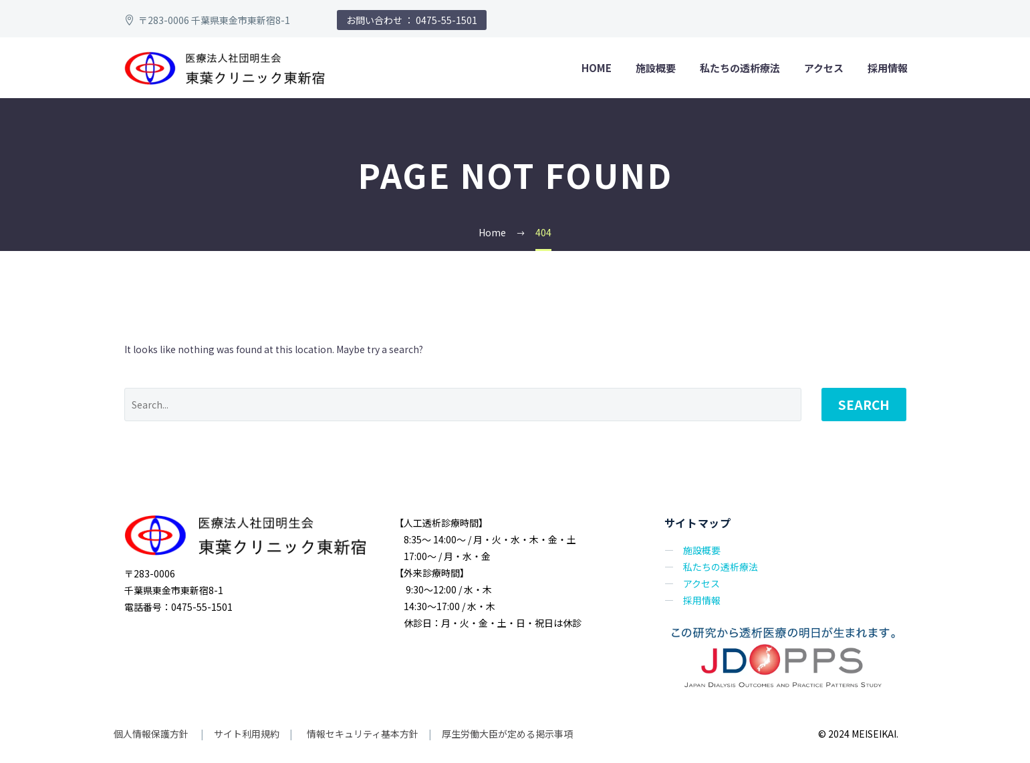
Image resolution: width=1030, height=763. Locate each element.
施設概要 (656, 68)
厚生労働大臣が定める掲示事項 (507, 733)
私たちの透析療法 (740, 68)
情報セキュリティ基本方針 (361, 733)
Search (864, 404)
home (597, 68)
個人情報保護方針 (152, 733)
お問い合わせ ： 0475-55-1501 (411, 20)
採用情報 (888, 68)
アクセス (824, 68)
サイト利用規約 (245, 733)
